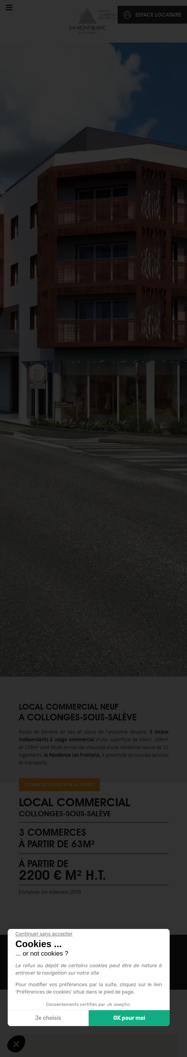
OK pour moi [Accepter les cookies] (129, 1018)
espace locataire (158, 15)
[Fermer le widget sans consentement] (44, 934)
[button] (16, 1044)
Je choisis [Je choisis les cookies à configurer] (48, 1018)
